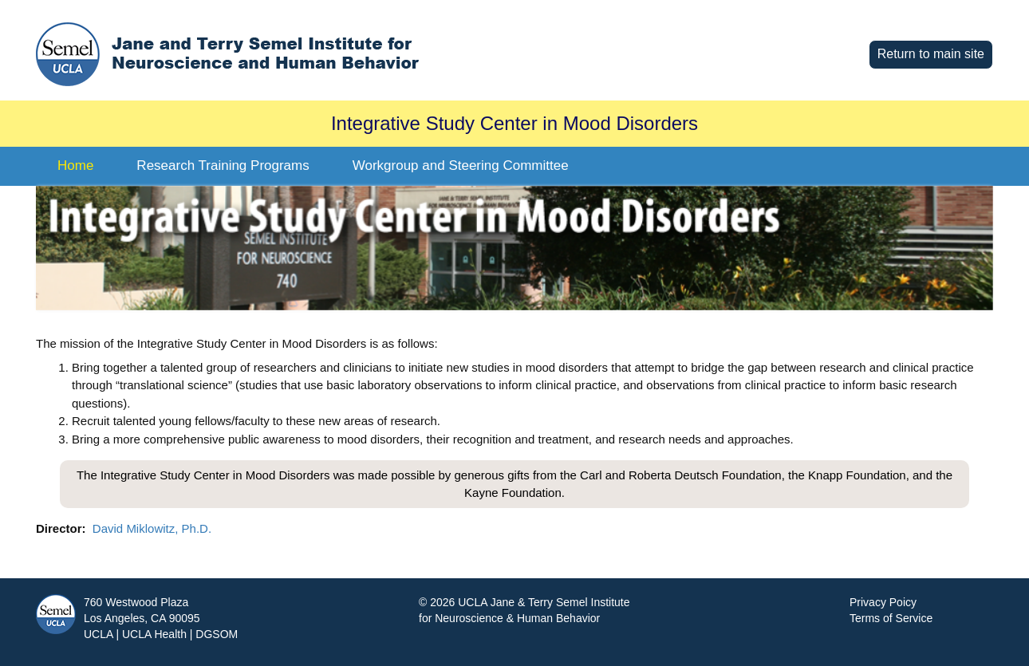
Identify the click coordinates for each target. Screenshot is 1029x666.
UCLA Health (154, 634)
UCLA (98, 634)
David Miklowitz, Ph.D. (152, 528)
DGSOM (216, 634)
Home (75, 165)
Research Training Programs (222, 165)
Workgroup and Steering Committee (461, 165)
